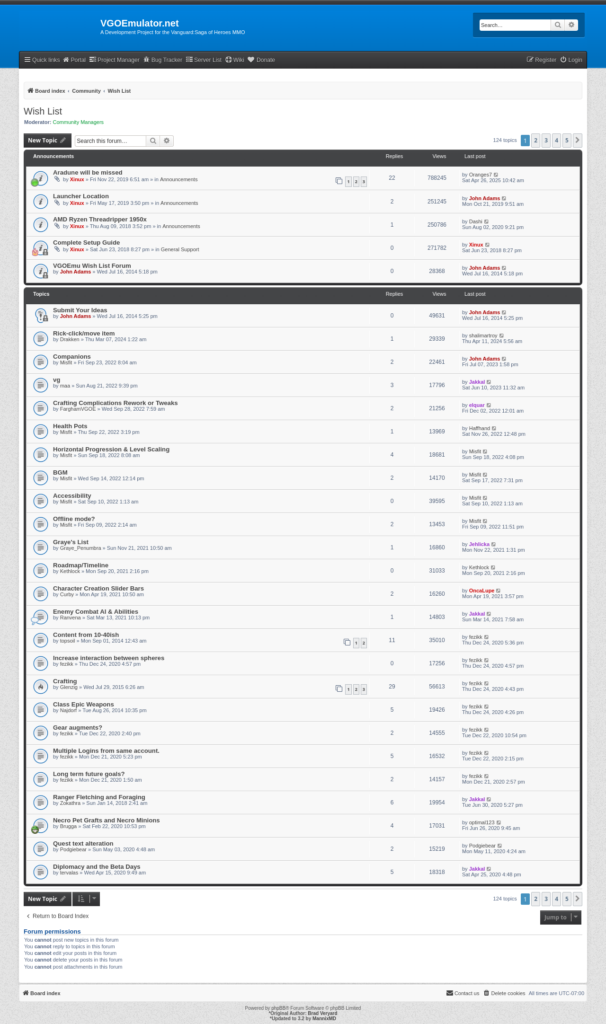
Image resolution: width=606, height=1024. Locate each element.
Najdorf (68, 710)
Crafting (65, 681)
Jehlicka (479, 544)
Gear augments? (77, 727)
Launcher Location (81, 196)
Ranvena (70, 617)
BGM (60, 472)
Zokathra (70, 803)
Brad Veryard (322, 1013)
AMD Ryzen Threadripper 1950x (100, 219)
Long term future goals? (89, 773)
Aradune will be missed (88, 172)
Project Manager (114, 59)
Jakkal (477, 382)
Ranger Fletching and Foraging (99, 797)
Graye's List (71, 542)
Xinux (77, 179)
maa (65, 385)
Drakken (70, 339)
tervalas (69, 872)
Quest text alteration (83, 843)
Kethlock (70, 571)
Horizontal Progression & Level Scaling (111, 449)
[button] (577, 140)
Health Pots (70, 426)
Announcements (179, 179)
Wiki (234, 59)
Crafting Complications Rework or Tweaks (115, 402)
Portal (74, 59)
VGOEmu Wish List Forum (92, 265)
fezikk (475, 637)
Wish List (43, 111)
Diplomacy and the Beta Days (97, 866)
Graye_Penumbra (80, 548)
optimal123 (482, 822)
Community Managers (78, 122)
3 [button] (546, 140)
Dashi (475, 221)
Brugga (68, 826)
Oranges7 (480, 174)
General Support (180, 249)
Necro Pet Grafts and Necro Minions (106, 820)
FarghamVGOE (78, 409)
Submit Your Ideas (80, 310)
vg (56, 379)
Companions (72, 356)
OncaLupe (482, 590)
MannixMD (324, 1018)
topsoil (67, 641)
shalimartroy (483, 335)
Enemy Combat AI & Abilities (95, 611)
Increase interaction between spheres (108, 658)
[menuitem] (571, 60)
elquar (477, 405)
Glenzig (69, 687)
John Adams (484, 198)
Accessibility (72, 495)
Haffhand (479, 428)
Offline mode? (74, 518)
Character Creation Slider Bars (98, 588)
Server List (204, 59)
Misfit (66, 362)
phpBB (278, 1008)
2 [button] (535, 140)
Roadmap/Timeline (80, 565)
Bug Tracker (162, 59)
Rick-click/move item (84, 333)
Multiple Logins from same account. (106, 750)
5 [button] (567, 140)
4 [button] (556, 140)
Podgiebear (73, 849)
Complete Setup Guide (86, 242)
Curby (67, 594)
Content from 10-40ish (86, 634)
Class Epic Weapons (83, 704)
